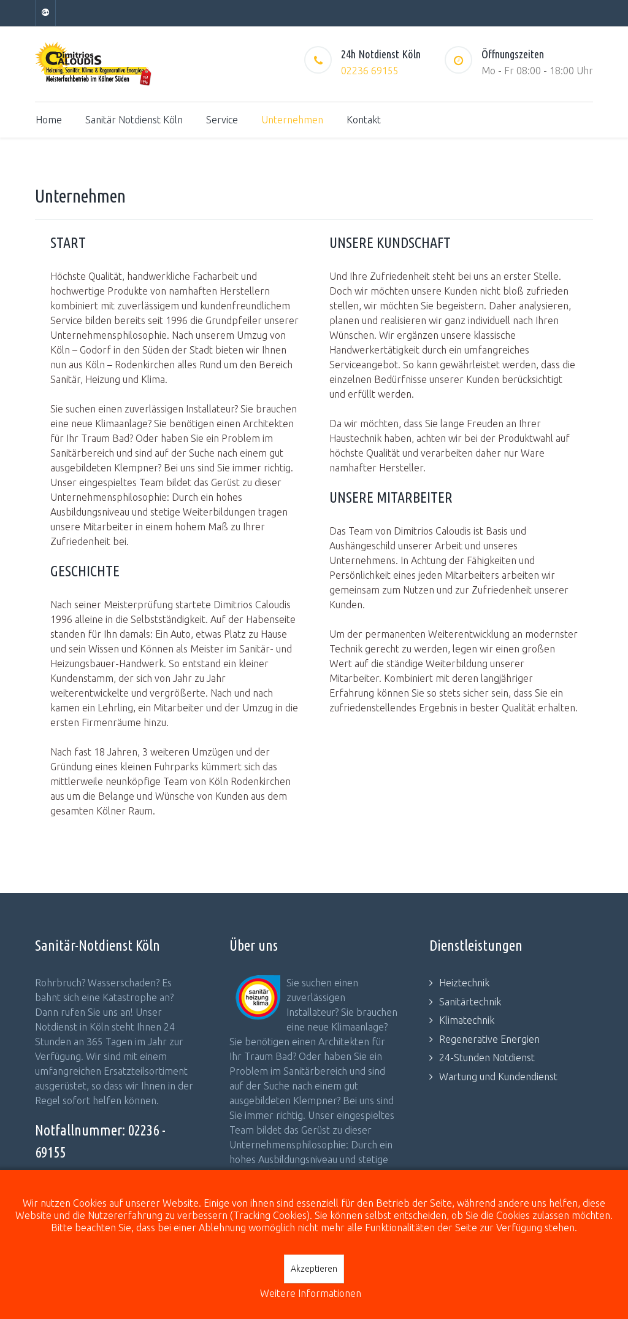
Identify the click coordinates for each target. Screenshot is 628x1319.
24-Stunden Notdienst (487, 1057)
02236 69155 (370, 70)
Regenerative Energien (489, 1039)
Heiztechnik (464, 982)
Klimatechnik (466, 1020)
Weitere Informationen (310, 1293)
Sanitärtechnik (470, 1001)
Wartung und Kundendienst (498, 1076)
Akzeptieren (314, 1269)
